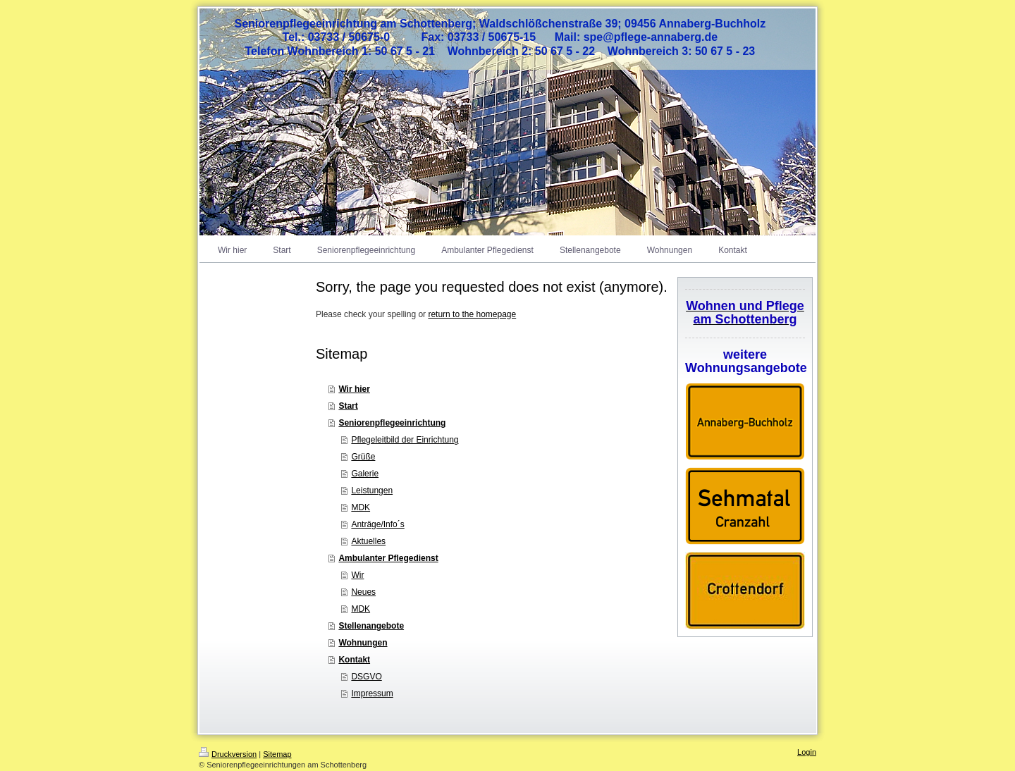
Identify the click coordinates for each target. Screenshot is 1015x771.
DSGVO (366, 676)
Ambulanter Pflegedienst (388, 558)
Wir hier (354, 389)
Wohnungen (362, 643)
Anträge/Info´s (377, 524)
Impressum (372, 693)
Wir (357, 575)
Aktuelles (368, 541)
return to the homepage (472, 314)
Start (347, 406)
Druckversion (228, 754)
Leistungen (372, 490)
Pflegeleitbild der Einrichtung (404, 440)
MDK (360, 507)
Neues (363, 592)
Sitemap (277, 754)
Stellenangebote (371, 626)
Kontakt (354, 660)
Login (806, 752)
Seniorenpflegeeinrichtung (391, 423)
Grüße (363, 457)
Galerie (365, 474)
